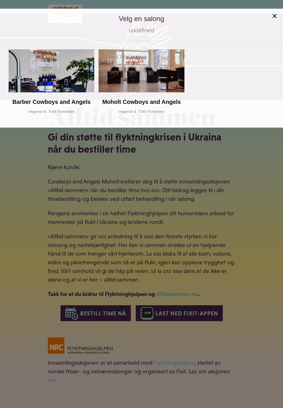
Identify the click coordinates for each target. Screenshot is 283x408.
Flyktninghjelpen (174, 363)
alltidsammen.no (177, 294)
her (52, 380)
